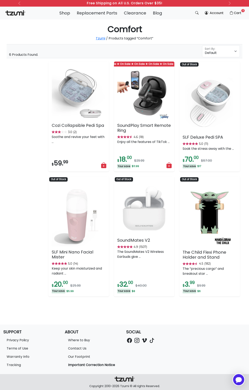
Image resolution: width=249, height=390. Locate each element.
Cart (237, 12)
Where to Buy (79, 340)
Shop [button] (64, 13)
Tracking (14, 365)
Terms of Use (17, 348)
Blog (157, 13)
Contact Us (77, 348)
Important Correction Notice (91, 365)
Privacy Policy (18, 340)
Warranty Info (18, 356)
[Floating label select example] (221, 51)
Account (214, 13)
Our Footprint (79, 356)
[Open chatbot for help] (238, 379)
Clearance (135, 13)
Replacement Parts (97, 13)
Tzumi (100, 38)
